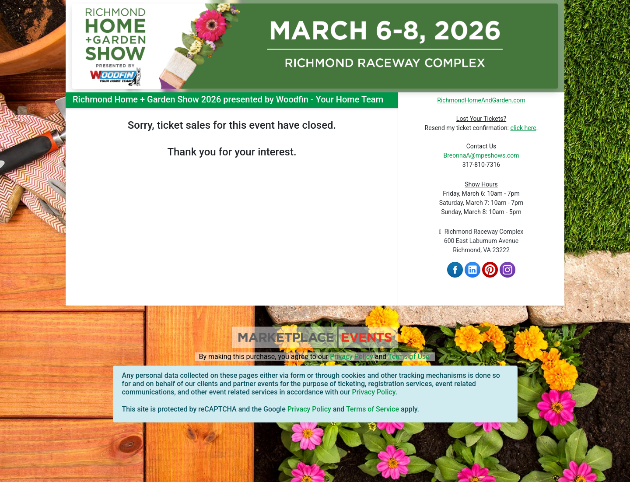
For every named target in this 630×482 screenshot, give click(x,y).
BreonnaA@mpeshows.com (481, 155)
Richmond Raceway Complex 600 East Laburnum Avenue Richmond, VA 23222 (481, 240)
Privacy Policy (351, 356)
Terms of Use (409, 356)
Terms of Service (372, 409)
